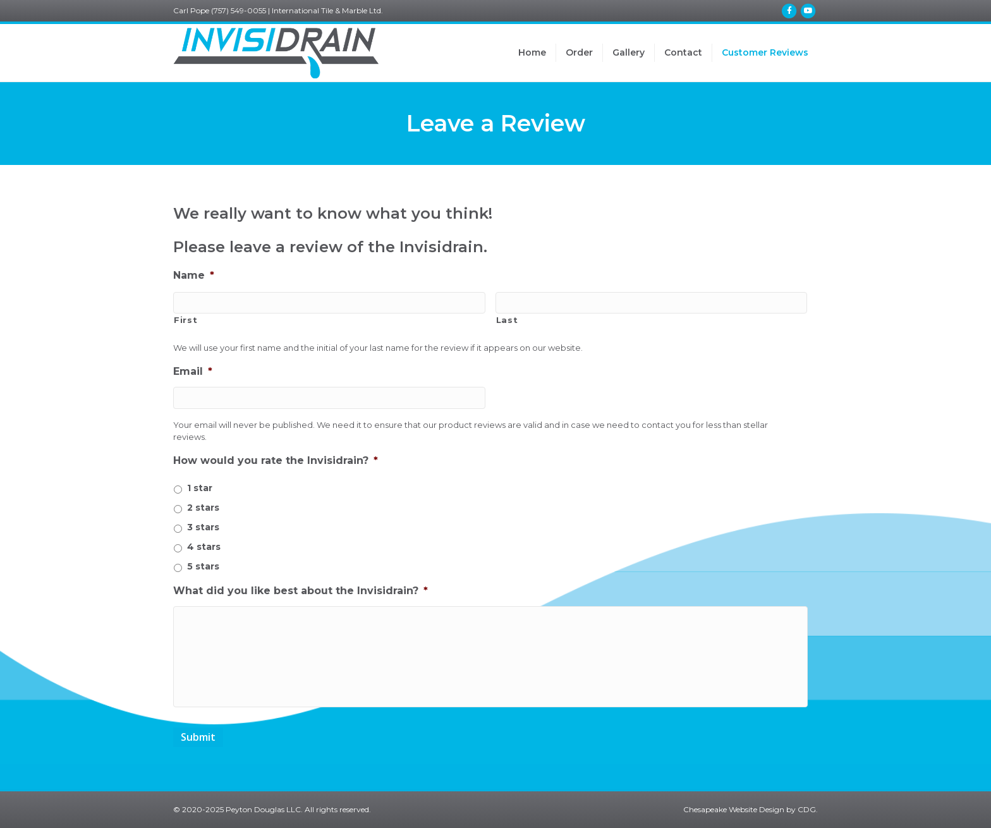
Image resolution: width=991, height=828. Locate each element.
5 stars (203, 566)
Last (507, 320)
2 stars (203, 507)
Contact (683, 52)
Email (192, 371)
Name (193, 275)
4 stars (204, 546)
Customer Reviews (765, 52)
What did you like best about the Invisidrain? (300, 591)
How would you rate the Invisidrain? (275, 460)
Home (532, 52)
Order (579, 52)
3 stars (203, 527)
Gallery (628, 52)
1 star (199, 488)
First (185, 320)
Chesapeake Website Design (733, 809)
